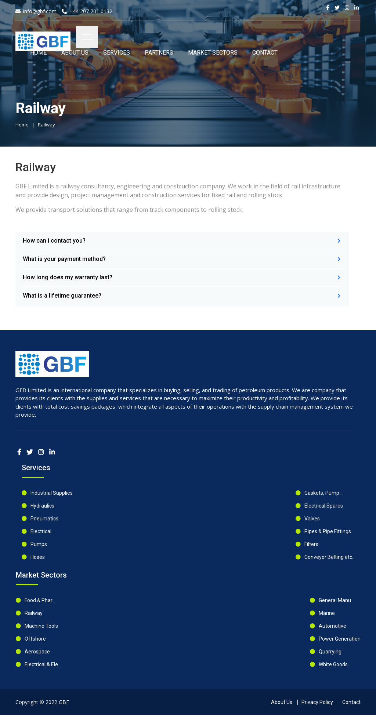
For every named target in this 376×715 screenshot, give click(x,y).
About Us (281, 702)
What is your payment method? (64, 258)
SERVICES (116, 52)
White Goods (333, 664)
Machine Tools (41, 626)
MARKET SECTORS (213, 52)
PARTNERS (159, 52)
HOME (38, 52)
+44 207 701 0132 (90, 11)
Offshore (35, 639)
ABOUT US (74, 52)
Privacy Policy (317, 702)
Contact (265, 52)
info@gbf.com (40, 11)
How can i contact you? (54, 240)
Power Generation (340, 639)
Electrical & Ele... (43, 664)
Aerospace (37, 652)
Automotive (332, 626)
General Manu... (336, 600)
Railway (46, 124)
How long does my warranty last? (67, 277)
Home (22, 124)
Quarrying (330, 652)
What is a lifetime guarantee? (62, 295)
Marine (327, 613)
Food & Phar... (40, 600)
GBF (64, 702)
